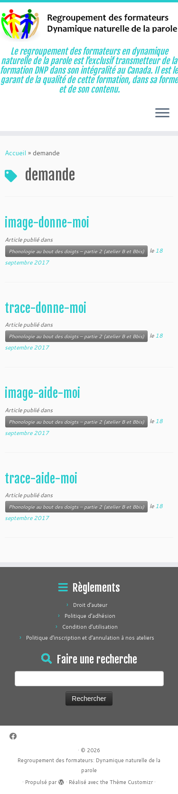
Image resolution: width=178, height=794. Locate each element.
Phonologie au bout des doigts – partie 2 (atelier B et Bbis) (76, 251)
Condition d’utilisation (90, 627)
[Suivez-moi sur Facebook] (15, 736)
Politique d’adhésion (90, 616)
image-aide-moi (42, 393)
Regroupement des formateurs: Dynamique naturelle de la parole (89, 765)
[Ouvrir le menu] (162, 114)
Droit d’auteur (90, 605)
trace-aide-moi (41, 478)
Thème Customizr (131, 782)
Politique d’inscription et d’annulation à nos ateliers (90, 638)
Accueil (15, 153)
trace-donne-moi (45, 308)
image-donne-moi (47, 222)
